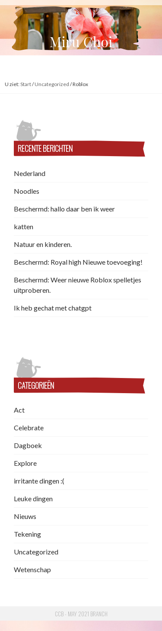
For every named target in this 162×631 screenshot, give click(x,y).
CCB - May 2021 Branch (81, 613)
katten (23, 226)
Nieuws (25, 516)
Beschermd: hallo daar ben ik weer (64, 209)
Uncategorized (52, 84)
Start (25, 84)
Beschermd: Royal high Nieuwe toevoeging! (78, 262)
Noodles (26, 191)
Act (19, 410)
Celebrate (29, 427)
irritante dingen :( (39, 481)
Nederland (29, 173)
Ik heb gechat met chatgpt (53, 308)
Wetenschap (32, 569)
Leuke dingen (33, 498)
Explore (25, 463)
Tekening (27, 534)
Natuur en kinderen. (43, 244)
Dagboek (28, 445)
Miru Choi (81, 41)
